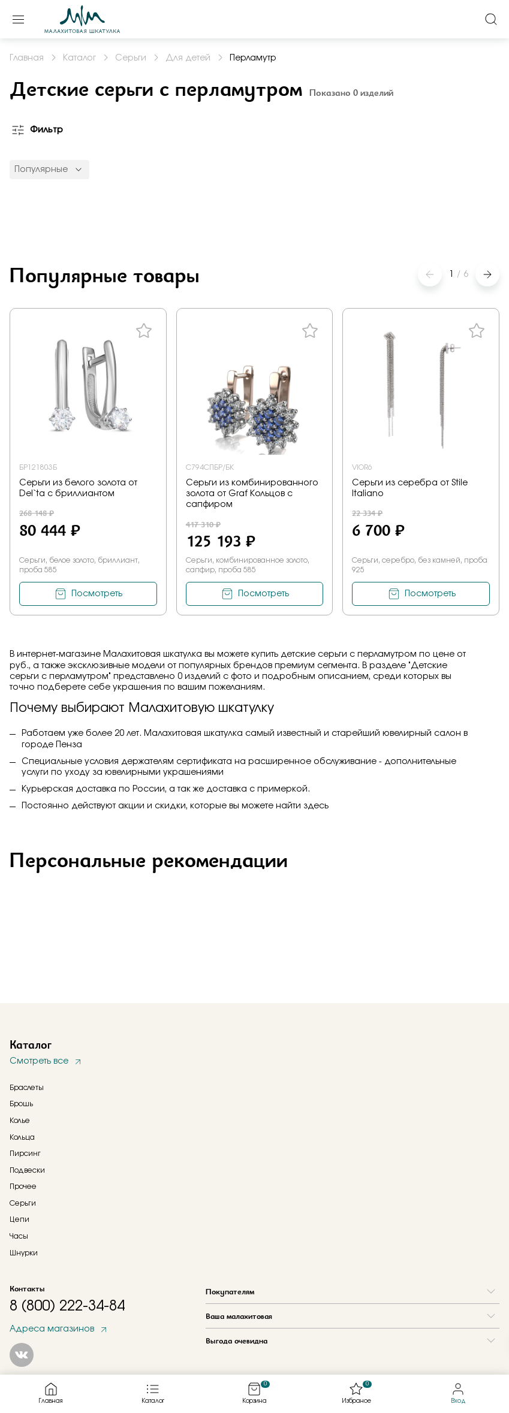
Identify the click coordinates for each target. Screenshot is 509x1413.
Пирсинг (25, 1153)
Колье (20, 1120)
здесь (316, 806)
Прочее (23, 1186)
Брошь (21, 1103)
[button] (487, 274)
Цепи (19, 1219)
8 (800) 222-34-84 (67, 1306)
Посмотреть (96, 594)
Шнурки (24, 1253)
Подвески (27, 1170)
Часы (19, 1236)
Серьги (23, 1203)
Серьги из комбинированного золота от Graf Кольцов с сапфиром (252, 494)
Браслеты (27, 1087)
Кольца (22, 1137)
